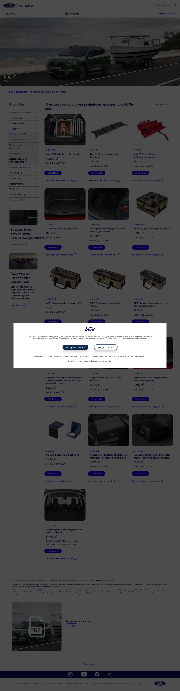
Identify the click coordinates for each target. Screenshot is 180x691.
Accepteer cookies (75, 347)
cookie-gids (87, 361)
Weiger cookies (106, 347)
